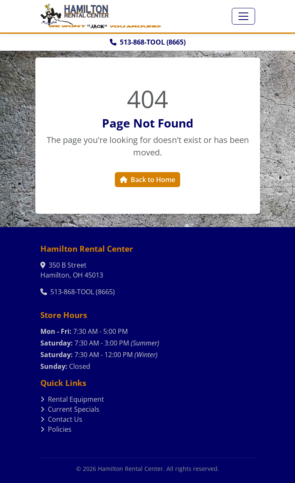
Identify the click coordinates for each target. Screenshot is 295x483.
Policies (56, 429)
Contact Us (61, 419)
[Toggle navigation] (243, 16)
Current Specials (69, 409)
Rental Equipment (72, 399)
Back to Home (147, 179)
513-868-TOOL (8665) (148, 42)
